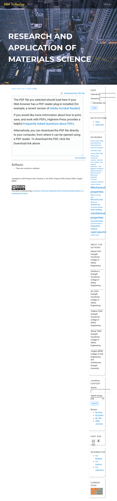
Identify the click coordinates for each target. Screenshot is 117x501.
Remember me (99, 103)
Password (95, 98)
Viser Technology (14, 4)
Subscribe (99, 125)
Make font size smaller (93, 440)
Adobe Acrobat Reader (64, 108)
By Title (98, 418)
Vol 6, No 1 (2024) (25, 89)
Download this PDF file (74, 93)
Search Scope (98, 397)
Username (95, 94)
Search (100, 389)
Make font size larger (93, 444)
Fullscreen (80, 158)
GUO (35, 89)
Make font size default (98, 440)
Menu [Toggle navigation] (107, 4)
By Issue (99, 412)
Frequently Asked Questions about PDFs (48, 123)
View (97, 122)
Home (14, 89)
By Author (99, 415)
